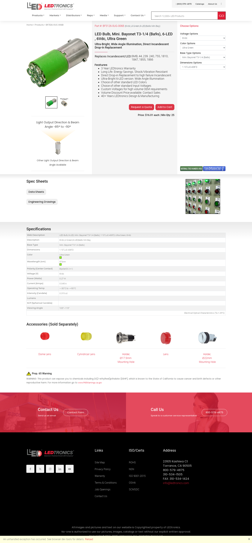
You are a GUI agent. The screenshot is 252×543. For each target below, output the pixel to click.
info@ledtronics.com (176, 483)
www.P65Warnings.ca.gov (90, 382)
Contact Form (75, 412)
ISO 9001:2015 (137, 475)
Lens (165, 354)
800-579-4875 (214, 412)
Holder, (126, 354)
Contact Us (101, 496)
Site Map (100, 462)
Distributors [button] (73, 15)
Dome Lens (44, 354)
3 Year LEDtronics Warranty (118, 68)
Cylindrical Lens (86, 354)
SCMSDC (134, 489)
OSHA (132, 482)
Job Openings (102, 489)
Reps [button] (90, 15)
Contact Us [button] (137, 15)
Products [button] (37, 15)
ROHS (132, 462)
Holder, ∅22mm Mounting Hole (207, 358)
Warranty (100, 475)
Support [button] (119, 15)
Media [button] (103, 15)
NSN (131, 469)
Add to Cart (165, 107)
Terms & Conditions (106, 482)
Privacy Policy (103, 469)
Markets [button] (54, 15)
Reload (89, 539)
